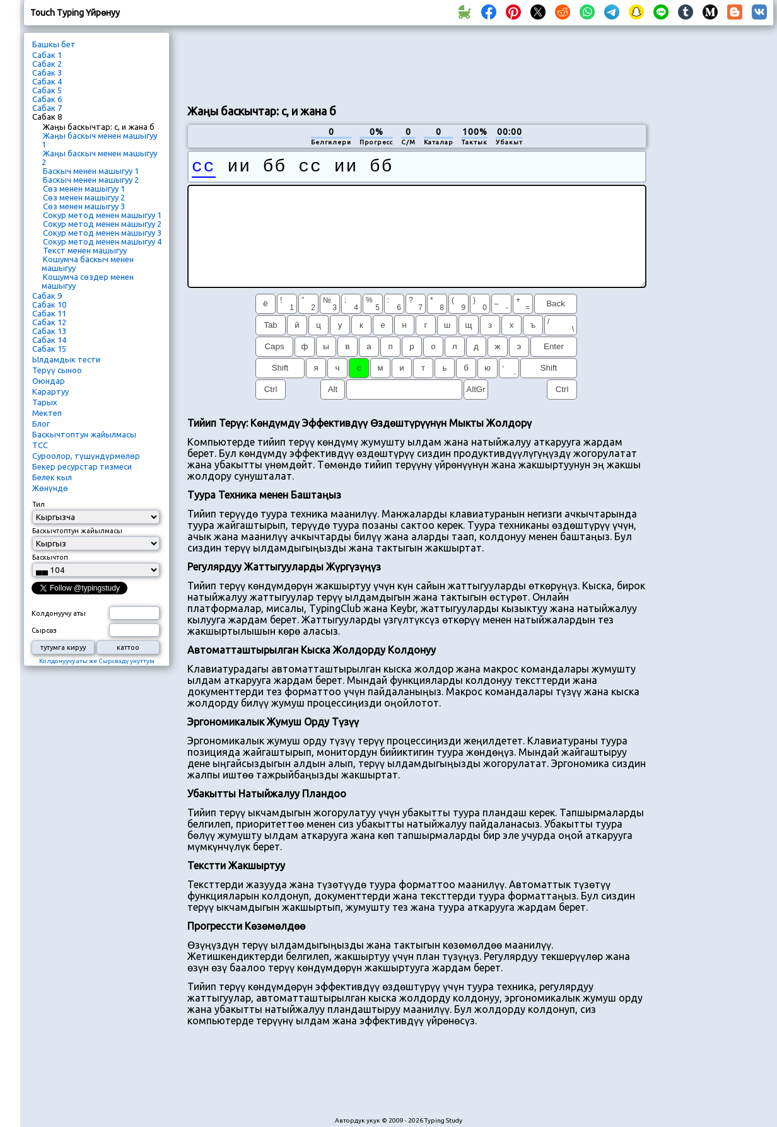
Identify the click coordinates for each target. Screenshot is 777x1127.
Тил (38, 504)
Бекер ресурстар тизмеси (82, 466)
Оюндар (48, 380)
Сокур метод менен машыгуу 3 (102, 232)
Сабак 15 (49, 348)
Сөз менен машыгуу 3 (84, 206)
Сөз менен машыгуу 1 (84, 188)
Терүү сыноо (57, 370)
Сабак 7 (47, 107)
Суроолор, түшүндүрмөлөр (86, 455)
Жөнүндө (50, 487)
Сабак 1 (47, 54)
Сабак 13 (49, 331)
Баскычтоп (50, 557)
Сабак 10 (49, 304)
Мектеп (47, 412)
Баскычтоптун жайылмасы (84, 434)
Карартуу (50, 391)
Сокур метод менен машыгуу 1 (102, 215)
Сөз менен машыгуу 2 (84, 197)
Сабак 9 (47, 295)
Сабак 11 (49, 313)
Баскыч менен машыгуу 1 (91, 170)
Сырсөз (44, 630)
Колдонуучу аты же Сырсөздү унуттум (97, 660)
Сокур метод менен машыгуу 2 (102, 223)
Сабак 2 (47, 63)
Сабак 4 (47, 81)
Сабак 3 (47, 72)
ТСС (40, 445)
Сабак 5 (47, 90)
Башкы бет (54, 44)
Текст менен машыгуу (85, 250)
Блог (41, 423)
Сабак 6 (47, 99)
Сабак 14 (49, 339)
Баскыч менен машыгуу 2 (91, 179)
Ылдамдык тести (66, 359)
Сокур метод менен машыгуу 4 (102, 241)
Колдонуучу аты (59, 613)
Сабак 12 (49, 322)
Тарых (44, 402)
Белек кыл (52, 477)
